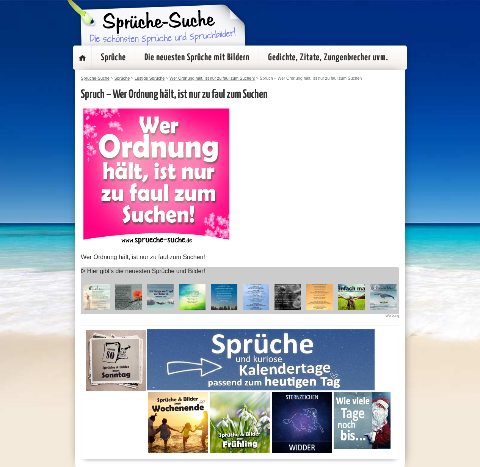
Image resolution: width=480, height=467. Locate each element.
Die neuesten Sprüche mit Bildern (196, 57)
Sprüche (113, 57)
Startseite (82, 58)
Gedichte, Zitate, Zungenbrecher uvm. (328, 57)
